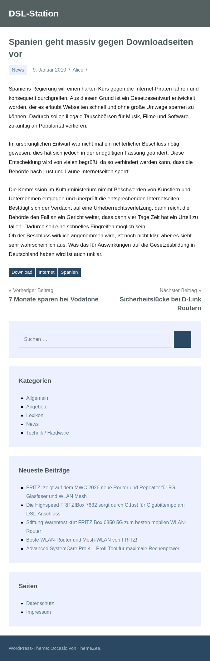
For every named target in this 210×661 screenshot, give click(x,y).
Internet (47, 272)
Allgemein (37, 398)
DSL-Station (34, 13)
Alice (77, 69)
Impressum (38, 612)
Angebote (37, 406)
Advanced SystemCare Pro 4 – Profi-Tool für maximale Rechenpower (102, 548)
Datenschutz (40, 603)
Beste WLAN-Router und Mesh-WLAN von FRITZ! (81, 539)
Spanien (69, 272)
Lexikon (34, 415)
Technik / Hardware (47, 432)
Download (22, 272)
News (18, 69)
